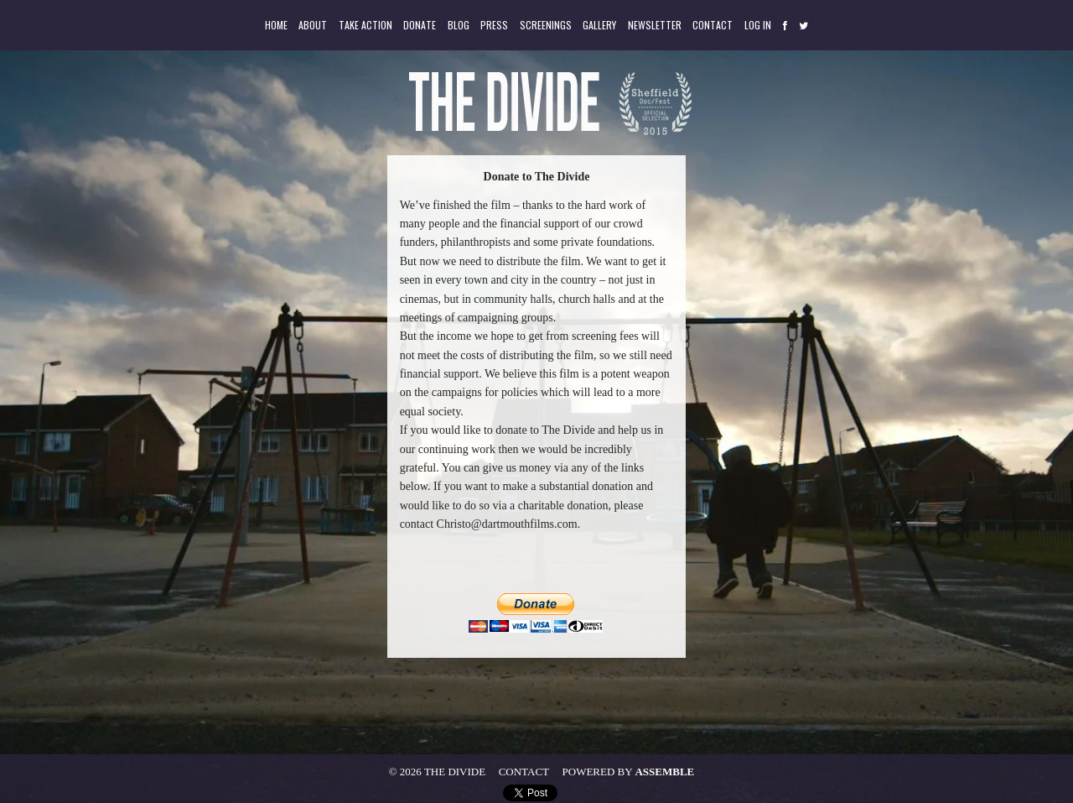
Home (276, 25)
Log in (757, 25)
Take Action (365, 25)
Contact (712, 25)
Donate (419, 25)
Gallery (599, 25)
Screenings (546, 25)
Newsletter (655, 25)
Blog (458, 25)
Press (494, 25)
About (312, 25)
